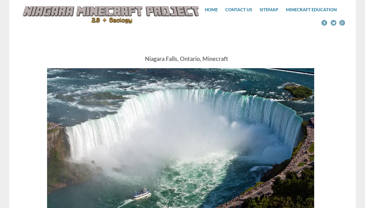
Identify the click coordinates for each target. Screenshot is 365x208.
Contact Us (238, 9)
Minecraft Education (311, 9)
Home (211, 9)
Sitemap (269, 9)
